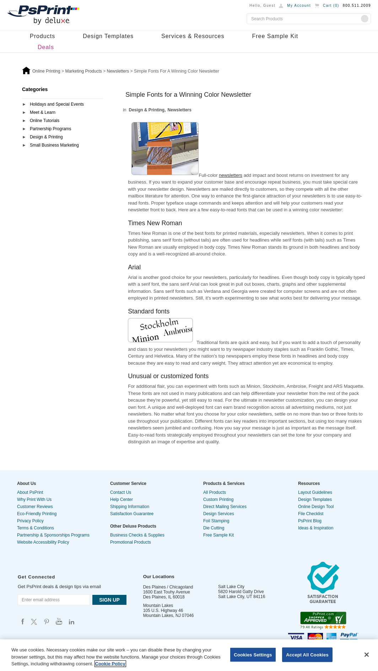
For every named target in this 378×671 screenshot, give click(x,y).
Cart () (331, 5)
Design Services (218, 513)
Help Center (121, 499)
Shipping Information (129, 506)
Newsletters (179, 109)
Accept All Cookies (307, 654)
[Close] (366, 654)
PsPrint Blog (310, 520)
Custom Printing (218, 499)
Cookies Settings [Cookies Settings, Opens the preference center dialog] (253, 654)
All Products (214, 492)
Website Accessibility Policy (43, 542)
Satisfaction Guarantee (131, 513)
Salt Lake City (231, 586)
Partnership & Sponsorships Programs (53, 535)
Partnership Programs (50, 128)
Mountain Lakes (158, 605)
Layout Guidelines (315, 492)
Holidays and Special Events (57, 104)
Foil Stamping (216, 520)
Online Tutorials (44, 120)
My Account (299, 5)
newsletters (230, 175)
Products (42, 36)
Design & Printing (46, 136)
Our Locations (158, 576)
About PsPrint (30, 492)
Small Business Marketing (54, 145)
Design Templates (108, 36)
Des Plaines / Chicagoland (168, 587)
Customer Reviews (35, 506)
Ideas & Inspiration (315, 527)
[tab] (62, 105)
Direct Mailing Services (225, 506)
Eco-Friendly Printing (36, 513)
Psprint (23, 621)
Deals (46, 47)
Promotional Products (130, 542)
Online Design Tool (316, 506)
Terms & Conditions (35, 527)
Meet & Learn (42, 112)
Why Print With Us (34, 499)
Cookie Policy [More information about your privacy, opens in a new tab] (110, 663)
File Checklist (310, 513)
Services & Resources (192, 36)
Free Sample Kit (275, 36)
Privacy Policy (30, 520)
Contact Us (120, 492)
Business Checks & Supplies (137, 535)
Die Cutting (213, 527)
